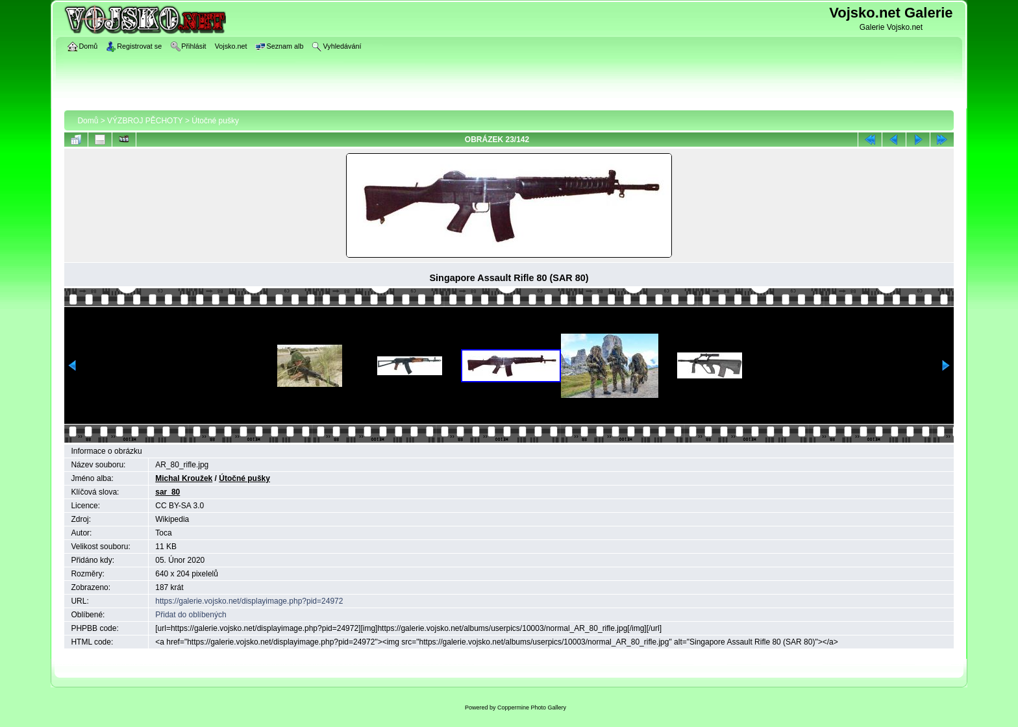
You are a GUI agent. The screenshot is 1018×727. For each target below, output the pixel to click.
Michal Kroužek (183, 478)
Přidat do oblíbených (190, 614)
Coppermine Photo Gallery (531, 707)
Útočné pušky (215, 120)
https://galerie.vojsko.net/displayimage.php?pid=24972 (249, 601)
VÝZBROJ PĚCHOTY (144, 120)
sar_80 (167, 492)
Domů (87, 120)
